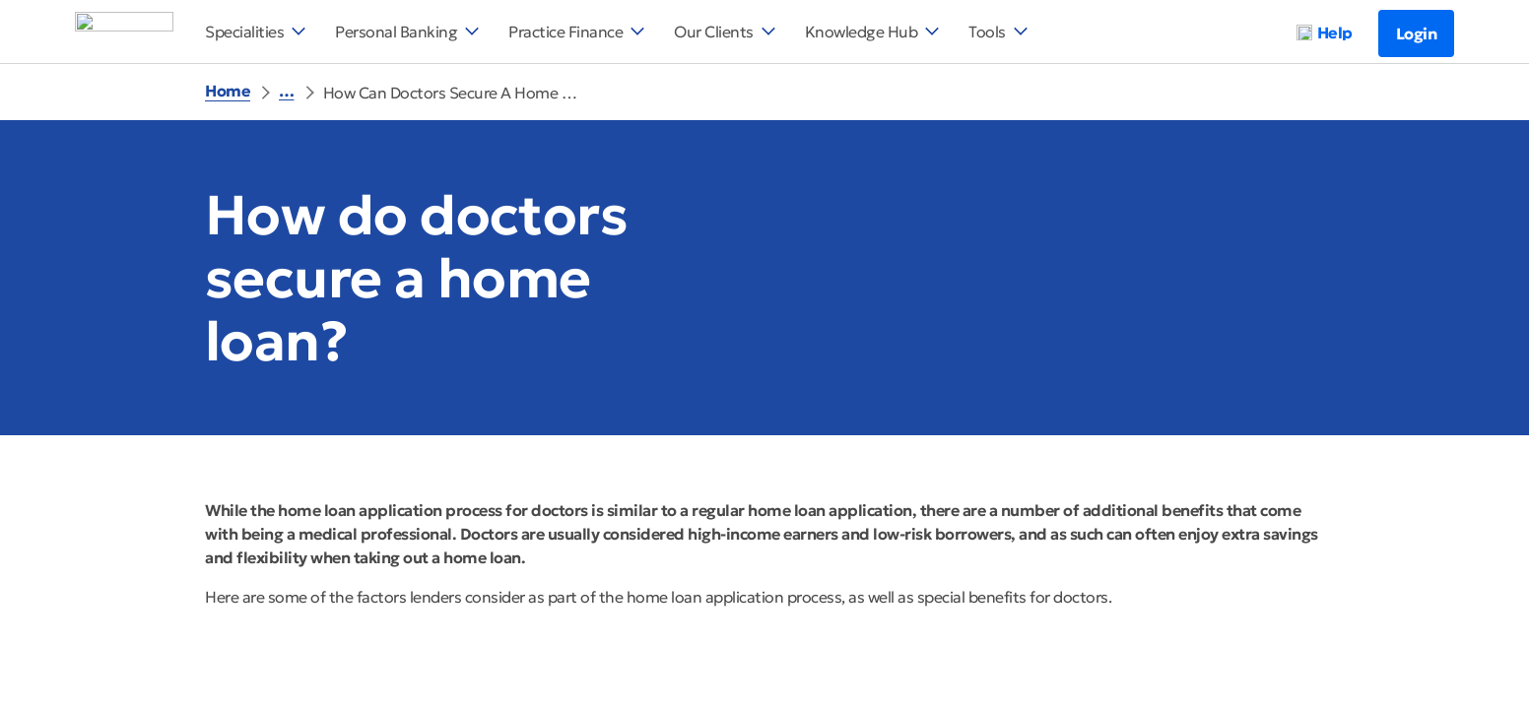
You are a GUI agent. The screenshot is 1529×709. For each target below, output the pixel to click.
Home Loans (488, 90)
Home (227, 90)
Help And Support (346, 90)
